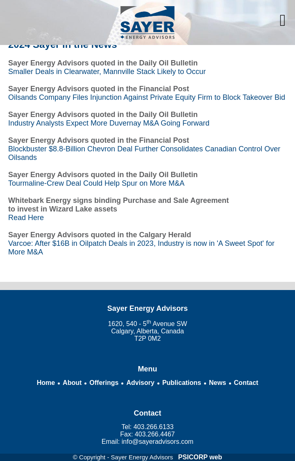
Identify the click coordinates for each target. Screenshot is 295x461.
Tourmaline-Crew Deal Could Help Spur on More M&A (96, 183)
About (72, 382)
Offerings (103, 382)
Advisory (140, 382)
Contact (246, 382)
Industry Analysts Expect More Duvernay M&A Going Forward (108, 123)
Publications (181, 382)
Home (46, 382)
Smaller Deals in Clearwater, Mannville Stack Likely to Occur (107, 71)
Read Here (26, 218)
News (217, 382)
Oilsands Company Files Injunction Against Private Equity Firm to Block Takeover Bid (146, 97)
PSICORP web (200, 457)
